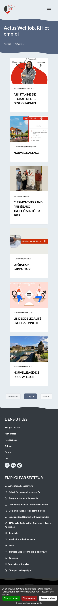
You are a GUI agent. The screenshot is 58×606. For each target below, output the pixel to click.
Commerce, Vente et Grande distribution (26, 504)
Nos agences (11, 440)
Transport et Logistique (18, 570)
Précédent (13, 396)
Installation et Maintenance (20, 539)
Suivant (46, 396)
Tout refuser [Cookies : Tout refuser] (29, 598)
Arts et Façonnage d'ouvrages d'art (23, 492)
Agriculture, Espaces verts (19, 486)
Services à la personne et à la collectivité (26, 551)
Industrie (11, 533)
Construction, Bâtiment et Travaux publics (27, 517)
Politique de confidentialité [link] (29, 602)
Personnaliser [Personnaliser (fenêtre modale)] (48, 598)
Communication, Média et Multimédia (25, 510)
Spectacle (11, 558)
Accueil (7, 43)
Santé (9, 545)
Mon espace (10, 433)
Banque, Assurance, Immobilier (22, 498)
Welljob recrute (12, 427)
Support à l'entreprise (17, 564)
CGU (7, 458)
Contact (8, 452)
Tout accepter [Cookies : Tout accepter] (11, 598)
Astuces (8, 446)
